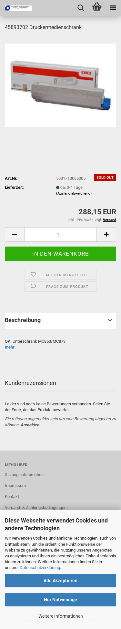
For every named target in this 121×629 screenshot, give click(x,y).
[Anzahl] (60, 234)
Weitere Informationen (60, 616)
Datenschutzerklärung (40, 567)
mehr (10, 347)
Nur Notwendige (60, 599)
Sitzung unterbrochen (24, 474)
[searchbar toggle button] (81, 8)
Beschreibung (23, 320)
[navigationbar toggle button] (113, 8)
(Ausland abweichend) (74, 193)
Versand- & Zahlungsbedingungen (35, 507)
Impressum (15, 485)
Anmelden (29, 424)
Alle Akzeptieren (60, 580)
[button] (14, 234)
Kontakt (12, 496)
